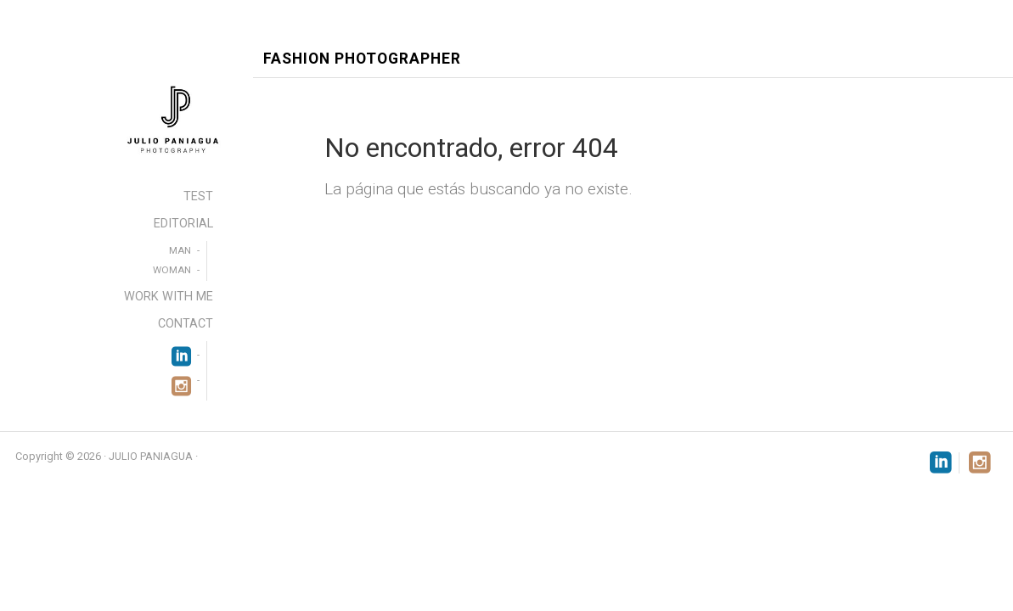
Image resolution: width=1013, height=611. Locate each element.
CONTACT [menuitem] (185, 324)
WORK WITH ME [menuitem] (168, 296)
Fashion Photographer (362, 59)
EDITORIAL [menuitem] (183, 223)
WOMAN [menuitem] (172, 270)
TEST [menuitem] (198, 196)
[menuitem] (181, 355)
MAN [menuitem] (180, 250)
